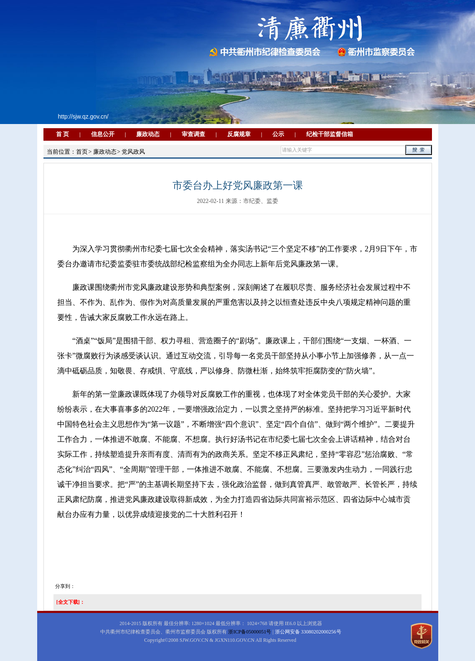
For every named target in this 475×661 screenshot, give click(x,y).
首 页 (62, 134)
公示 (278, 134)
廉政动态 (148, 134)
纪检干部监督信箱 (329, 134)
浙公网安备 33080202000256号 (308, 632)
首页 (82, 152)
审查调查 (193, 134)
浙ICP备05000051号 (249, 632)
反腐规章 (239, 134)
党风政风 (133, 152)
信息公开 (102, 134)
